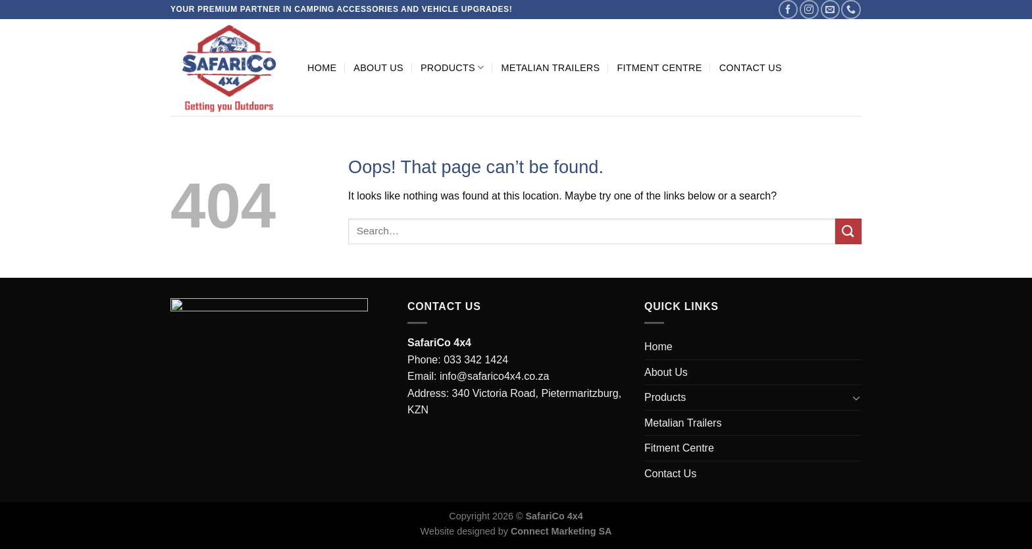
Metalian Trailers (550, 68)
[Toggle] (856, 397)
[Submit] (848, 231)
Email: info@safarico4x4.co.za (478, 376)
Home (321, 68)
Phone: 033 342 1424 (457, 359)
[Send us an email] (830, 9)
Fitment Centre (659, 68)
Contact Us (750, 68)
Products (452, 67)
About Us (378, 68)
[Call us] (850, 9)
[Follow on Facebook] (788, 9)
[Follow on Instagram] (809, 9)
